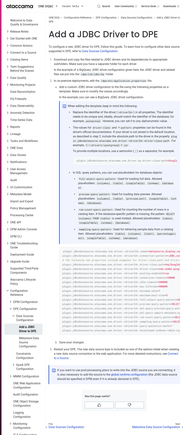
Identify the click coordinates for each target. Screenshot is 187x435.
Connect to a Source (23, 52)
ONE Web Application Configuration (27, 385)
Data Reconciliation (22, 91)
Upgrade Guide (19, 261)
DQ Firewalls (18, 99)
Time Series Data (21, 120)
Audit (13, 180)
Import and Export (21, 201)
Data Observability (22, 106)
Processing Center (21, 215)
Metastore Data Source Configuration (29, 342)
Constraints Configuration (25, 355)
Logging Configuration (22, 414)
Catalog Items (19, 59)
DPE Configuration (25, 309)
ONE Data (16, 148)
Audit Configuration (25, 394)
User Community (126, 6)
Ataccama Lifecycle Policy (23, 281)
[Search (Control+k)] (103, 6)
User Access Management (18, 171)
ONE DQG (54, 17)
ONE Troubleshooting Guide (24, 245)
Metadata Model (20, 194)
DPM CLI (16, 236)
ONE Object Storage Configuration (26, 403)
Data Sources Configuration (25, 318)
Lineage (15, 134)
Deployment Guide (22, 254)
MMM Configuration (26, 376)
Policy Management (23, 208)
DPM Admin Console (23, 229)
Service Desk (150, 6)
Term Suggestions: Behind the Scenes (22, 68)
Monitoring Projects (22, 85)
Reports (15, 127)
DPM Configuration (25, 302)
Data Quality (18, 78)
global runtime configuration (129, 374)
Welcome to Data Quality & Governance (24, 22)
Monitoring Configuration (22, 426)
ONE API (15, 222)
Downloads (171, 6)
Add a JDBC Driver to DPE (27, 329)
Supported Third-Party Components (24, 270)
